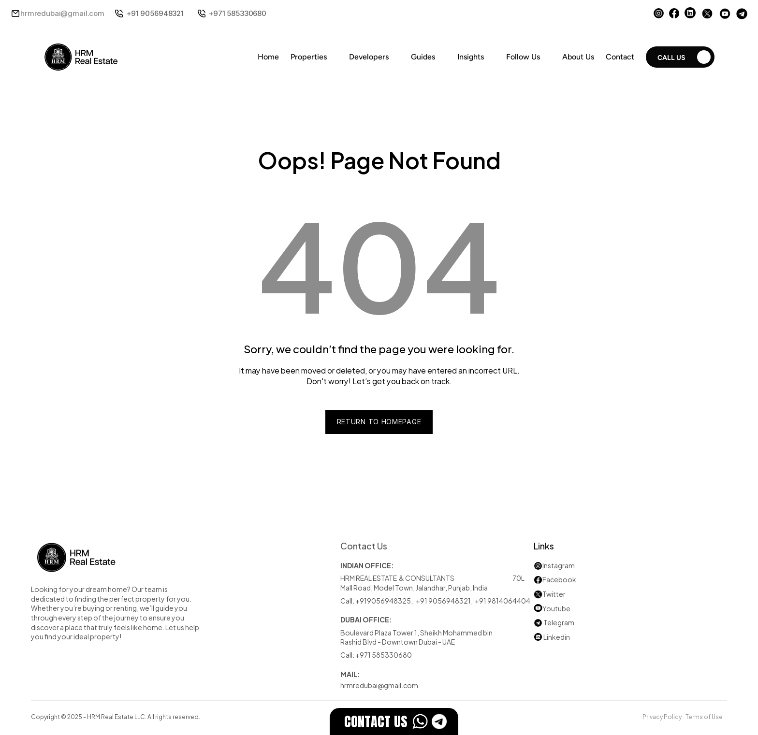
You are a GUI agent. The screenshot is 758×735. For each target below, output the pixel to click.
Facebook (559, 579)
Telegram (558, 622)
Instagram (558, 565)
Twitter (554, 593)
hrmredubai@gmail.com (62, 13)
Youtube (552, 608)
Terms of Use (704, 716)
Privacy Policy (662, 716)
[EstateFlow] (394, 721)
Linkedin (552, 636)
